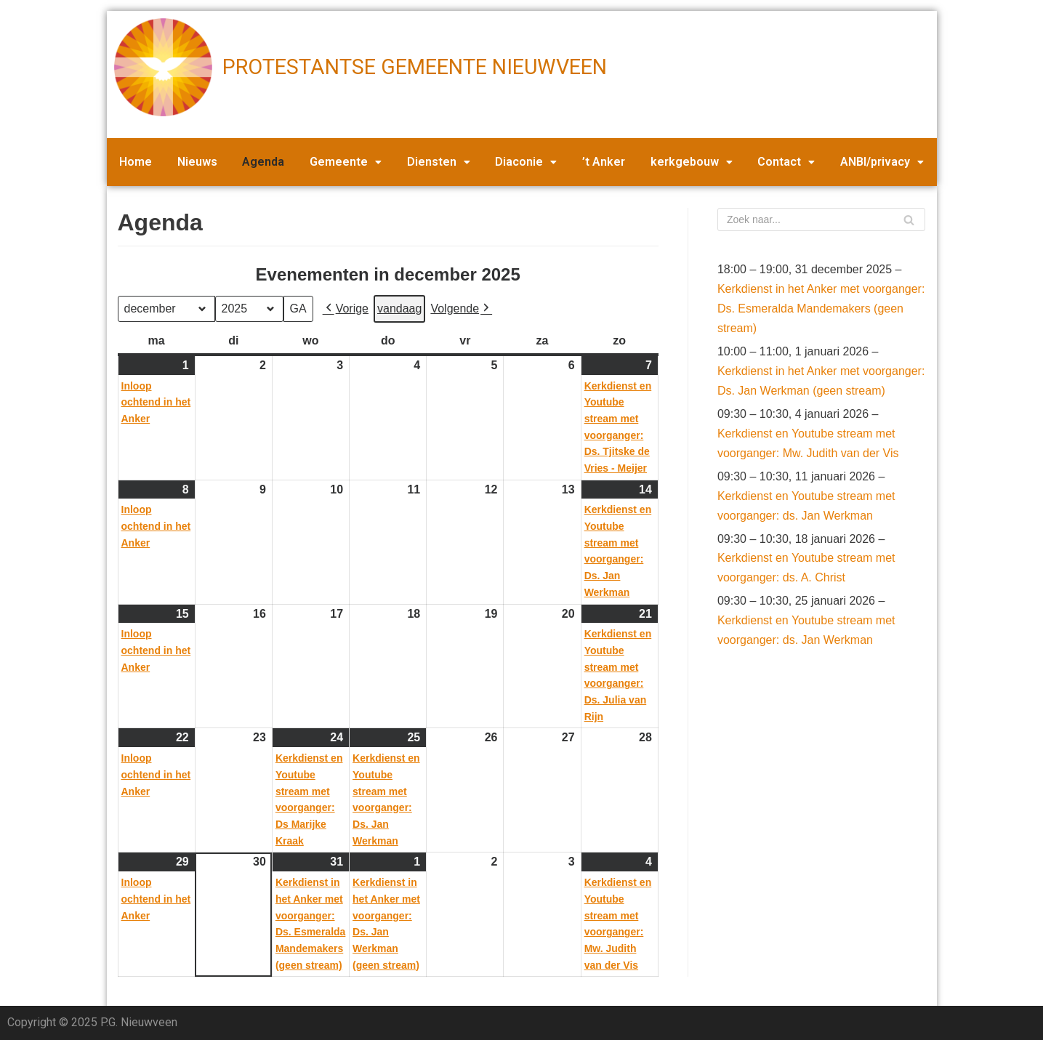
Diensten (438, 162)
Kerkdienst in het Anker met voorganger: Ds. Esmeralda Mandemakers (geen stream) (821, 308)
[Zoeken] (821, 219)
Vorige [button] (346, 309)
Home (135, 162)
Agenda (263, 162)
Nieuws (197, 162)
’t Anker (603, 162)
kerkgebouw (692, 162)
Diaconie (526, 162)
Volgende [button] (461, 309)
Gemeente (346, 162)
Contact (786, 162)
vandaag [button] (399, 308)
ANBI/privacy (882, 162)
